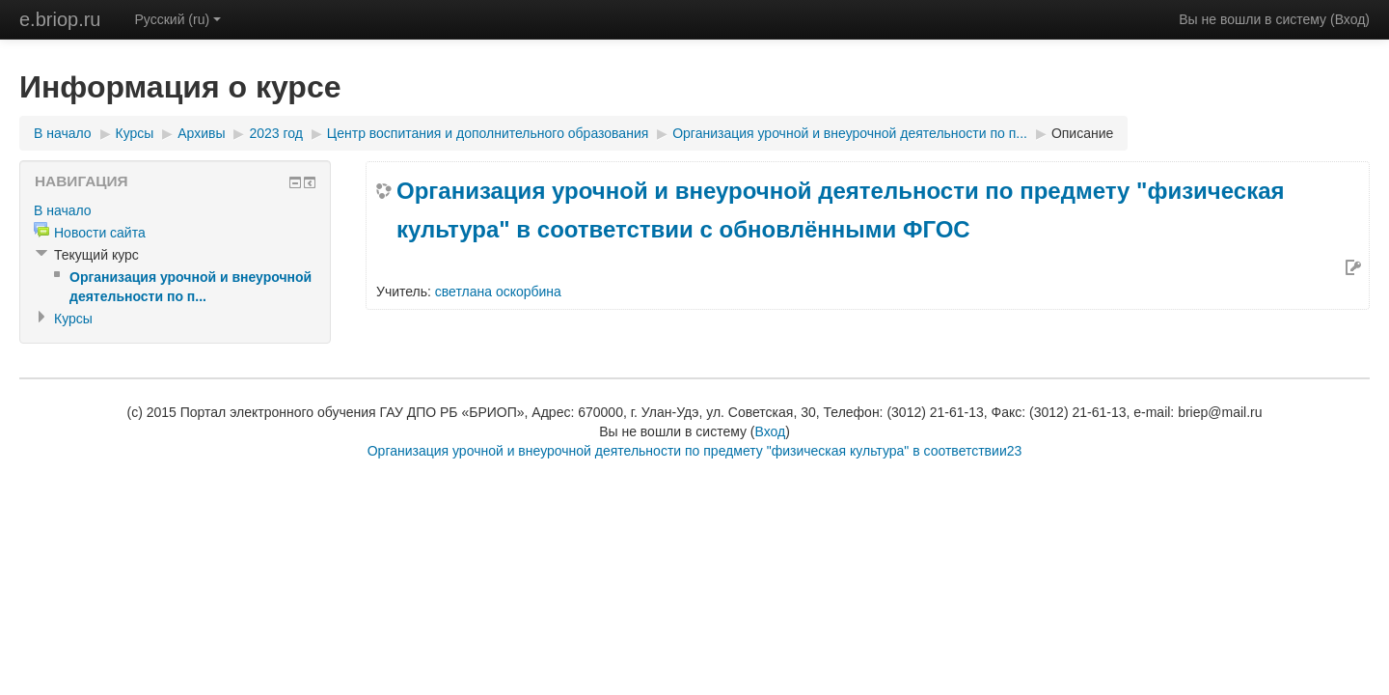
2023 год (275, 133)
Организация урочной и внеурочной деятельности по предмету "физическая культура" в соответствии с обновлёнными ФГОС (840, 210)
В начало (63, 133)
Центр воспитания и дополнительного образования (487, 133)
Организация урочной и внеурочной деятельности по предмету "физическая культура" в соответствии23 (695, 451)
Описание (1082, 133)
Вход (1350, 19)
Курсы (135, 133)
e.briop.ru (60, 19)
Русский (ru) (178, 19)
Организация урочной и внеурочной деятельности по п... (849, 133)
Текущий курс (96, 255)
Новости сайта (100, 232)
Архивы (201, 133)
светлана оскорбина (498, 291)
